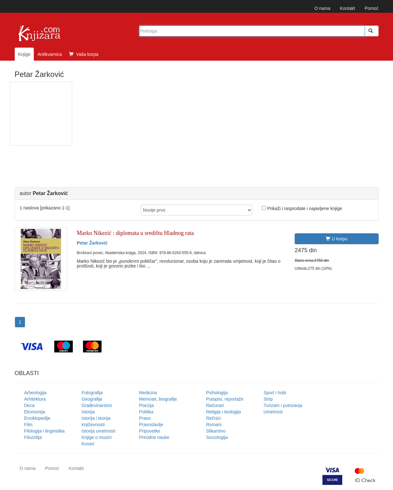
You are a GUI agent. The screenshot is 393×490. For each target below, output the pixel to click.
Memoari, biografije (158, 399)
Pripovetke (149, 430)
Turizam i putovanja (283, 405)
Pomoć (372, 8)
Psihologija (217, 392)
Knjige (24, 54)
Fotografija (92, 392)
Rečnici (213, 418)
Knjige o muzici (97, 437)
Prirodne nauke (154, 437)
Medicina (148, 392)
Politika (146, 411)
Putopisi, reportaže (225, 399)
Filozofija (33, 437)
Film (28, 424)
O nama (322, 8)
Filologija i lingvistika (44, 430)
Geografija (92, 399)
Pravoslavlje (151, 424)
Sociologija (217, 437)
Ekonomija (34, 411)
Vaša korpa (84, 54)
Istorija (88, 411)
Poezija (146, 405)
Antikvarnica (49, 54)
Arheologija (35, 392)
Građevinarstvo (97, 405)
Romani (214, 424)
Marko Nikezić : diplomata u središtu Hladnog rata (135, 233)
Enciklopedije (37, 418)
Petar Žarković (92, 242)
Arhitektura (35, 399)
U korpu (336, 238)
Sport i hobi (275, 392)
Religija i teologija (223, 411)
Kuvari (88, 443)
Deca (29, 405)
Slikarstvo (216, 430)
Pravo (145, 418)
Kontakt (347, 8)
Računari (215, 405)
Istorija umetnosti (99, 430)
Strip (268, 399)
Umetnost (273, 411)
